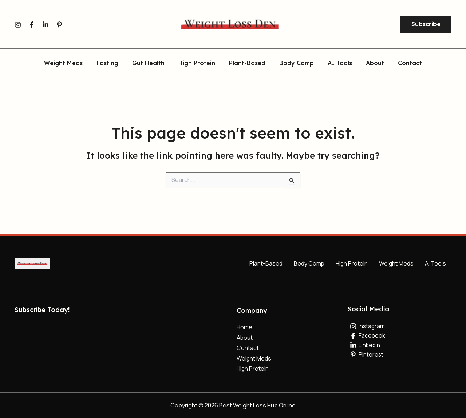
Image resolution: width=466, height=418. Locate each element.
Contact (401, 63)
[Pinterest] (59, 24)
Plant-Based (247, 63)
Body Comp (294, 63)
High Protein (199, 63)
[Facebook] (31, 24)
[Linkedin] (45, 24)
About (368, 63)
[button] (425, 24)
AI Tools (335, 63)
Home (244, 327)
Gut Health (153, 63)
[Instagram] (18, 24)
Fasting (114, 63)
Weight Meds (72, 63)
